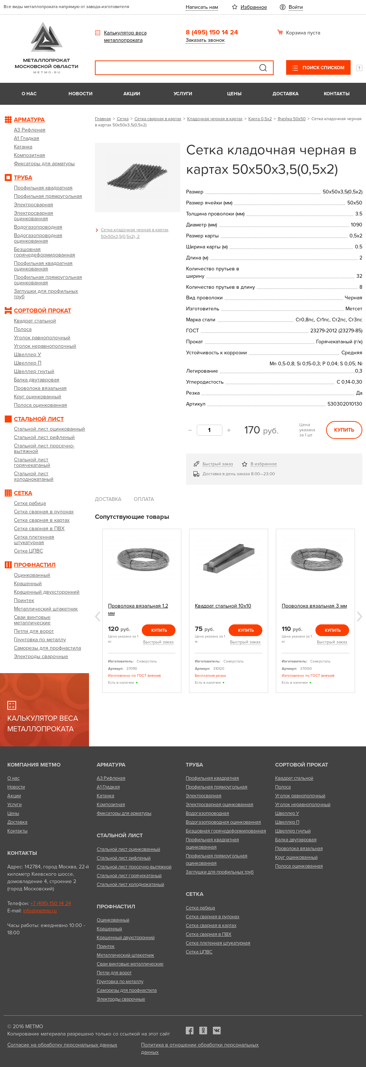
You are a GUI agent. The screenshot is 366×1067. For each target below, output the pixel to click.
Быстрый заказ (218, 463)
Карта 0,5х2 (260, 118)
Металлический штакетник (125, 955)
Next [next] (359, 616)
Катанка (105, 796)
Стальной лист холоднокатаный (130, 884)
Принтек (106, 946)
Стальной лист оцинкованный (128, 849)
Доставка (286, 94)
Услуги (183, 94)
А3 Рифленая (111, 778)
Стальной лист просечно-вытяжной (134, 867)
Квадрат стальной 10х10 (223, 606)
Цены (234, 94)
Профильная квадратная (212, 778)
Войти (296, 7)
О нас (29, 94)
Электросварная (203, 796)
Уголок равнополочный (300, 796)
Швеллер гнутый (293, 831)
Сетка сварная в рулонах (212, 917)
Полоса (283, 787)
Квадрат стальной (294, 778)
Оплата (144, 499)
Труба (194, 764)
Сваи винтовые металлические (130, 964)
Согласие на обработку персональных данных (62, 1045)
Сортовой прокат (301, 764)
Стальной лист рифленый (124, 858)
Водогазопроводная (207, 813)
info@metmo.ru (40, 911)
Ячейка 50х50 (292, 118)
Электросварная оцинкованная (219, 805)
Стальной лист (120, 835)
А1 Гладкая (108, 787)
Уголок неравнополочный (302, 805)
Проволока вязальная (299, 849)
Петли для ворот (114, 973)
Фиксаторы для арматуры (124, 813)
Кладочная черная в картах (215, 118)
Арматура (111, 764)
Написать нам (202, 7)
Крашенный (109, 929)
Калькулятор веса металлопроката (125, 36)
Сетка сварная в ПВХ (208, 934)
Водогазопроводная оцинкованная (223, 822)
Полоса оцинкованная (299, 866)
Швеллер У (287, 813)
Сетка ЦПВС (199, 952)
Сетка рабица (200, 908)
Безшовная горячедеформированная (226, 831)
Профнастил (116, 906)
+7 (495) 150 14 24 (50, 903)
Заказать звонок (205, 40)
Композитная (111, 805)
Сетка (123, 118)
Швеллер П (287, 822)
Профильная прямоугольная (216, 787)
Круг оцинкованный (296, 857)
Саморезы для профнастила (127, 990)
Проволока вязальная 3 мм (314, 606)
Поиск (263, 67)
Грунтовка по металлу (120, 982)
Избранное (254, 7)
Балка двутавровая (296, 840)
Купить (344, 430)
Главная (103, 118)
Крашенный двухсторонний (126, 938)
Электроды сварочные (121, 999)
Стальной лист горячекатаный (129, 876)
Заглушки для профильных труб (220, 872)
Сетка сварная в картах (157, 118)
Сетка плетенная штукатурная (218, 943)
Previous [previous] (97, 616)
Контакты (337, 94)
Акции (131, 94)
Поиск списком (323, 68)
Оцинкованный (113, 920)
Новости (80, 94)
